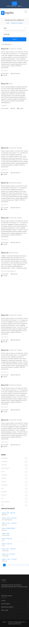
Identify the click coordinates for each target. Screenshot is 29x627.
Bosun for (11, 49)
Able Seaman (14, 485)
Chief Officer (14, 465)
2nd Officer (14, 478)
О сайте (3, 600)
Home (7, 23)
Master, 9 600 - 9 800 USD (8, 513)
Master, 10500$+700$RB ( (8, 528)
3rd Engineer (14, 475)
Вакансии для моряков (7, 607)
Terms (4, 622)
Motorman (14, 495)
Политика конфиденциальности (16, 622)
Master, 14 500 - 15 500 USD (9, 518)
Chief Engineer (14, 458)
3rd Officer (14, 482)
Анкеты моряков (5, 603)
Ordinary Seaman (14, 502)
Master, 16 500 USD (7, 544)
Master (14, 472)
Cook (14, 499)
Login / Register (11, 6)
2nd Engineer (14, 462)
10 (25, 565)
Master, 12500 (5, 533)
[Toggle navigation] (14, 3)
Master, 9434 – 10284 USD (9, 549)
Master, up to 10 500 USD (8, 554)
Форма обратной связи (14, 623)
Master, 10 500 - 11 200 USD (9, 523)
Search (14, 39)
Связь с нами (4, 610)
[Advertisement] (14, 130)
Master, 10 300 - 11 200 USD (9, 559)
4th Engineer (14, 492)
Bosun (14, 505)
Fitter (14, 489)
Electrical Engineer (14, 468)
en (20, 6)
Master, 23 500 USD (7, 538)
